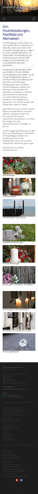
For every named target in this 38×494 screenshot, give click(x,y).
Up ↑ (19, 490)
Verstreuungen (7, 460)
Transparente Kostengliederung (12, 413)
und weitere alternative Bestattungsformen (15, 476)
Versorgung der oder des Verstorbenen (14, 415)
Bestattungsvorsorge (9, 426)
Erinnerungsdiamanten (9, 474)
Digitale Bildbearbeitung (10, 440)
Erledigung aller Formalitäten (11, 419)
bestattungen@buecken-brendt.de (16, 383)
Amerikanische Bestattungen (11, 457)
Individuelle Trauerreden (10, 422)
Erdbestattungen (8, 450)
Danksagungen (7, 435)
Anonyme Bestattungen (10, 455)
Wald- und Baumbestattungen (11, 464)
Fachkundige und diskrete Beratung (13, 410)
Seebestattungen (8, 462)
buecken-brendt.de (11, 381)
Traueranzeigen (7, 437)
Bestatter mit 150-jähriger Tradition (13, 408)
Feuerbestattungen (8, 453)
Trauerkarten (6, 430)
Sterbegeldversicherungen (10, 428)
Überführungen (7, 417)
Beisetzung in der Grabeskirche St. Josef (14, 469)
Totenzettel (6, 433)
